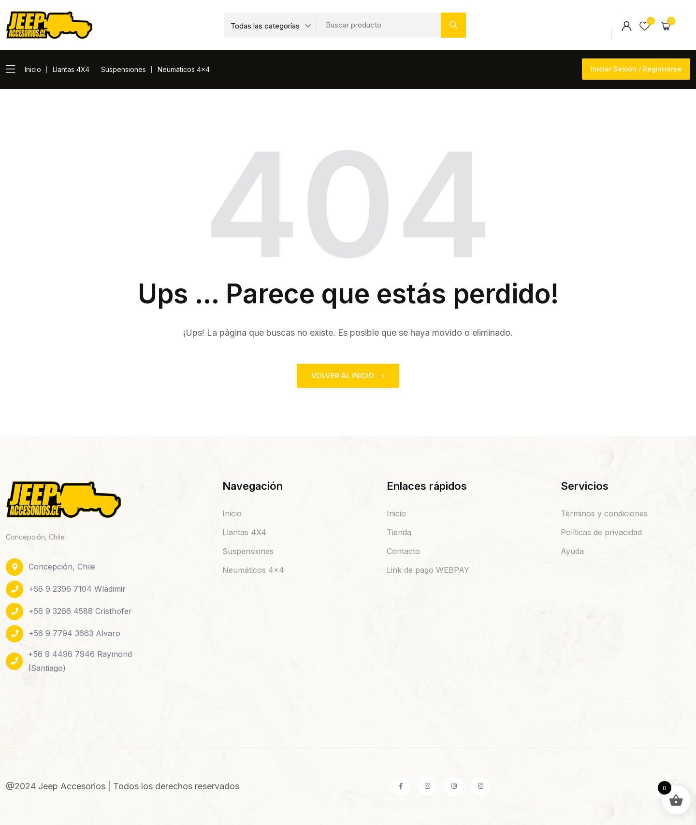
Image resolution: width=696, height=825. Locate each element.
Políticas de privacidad (601, 532)
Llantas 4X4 (71, 69)
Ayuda (572, 551)
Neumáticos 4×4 (184, 69)
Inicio (33, 69)
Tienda (399, 532)
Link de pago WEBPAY (428, 570)
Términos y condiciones (604, 513)
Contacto (403, 551)
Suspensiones (123, 69)
